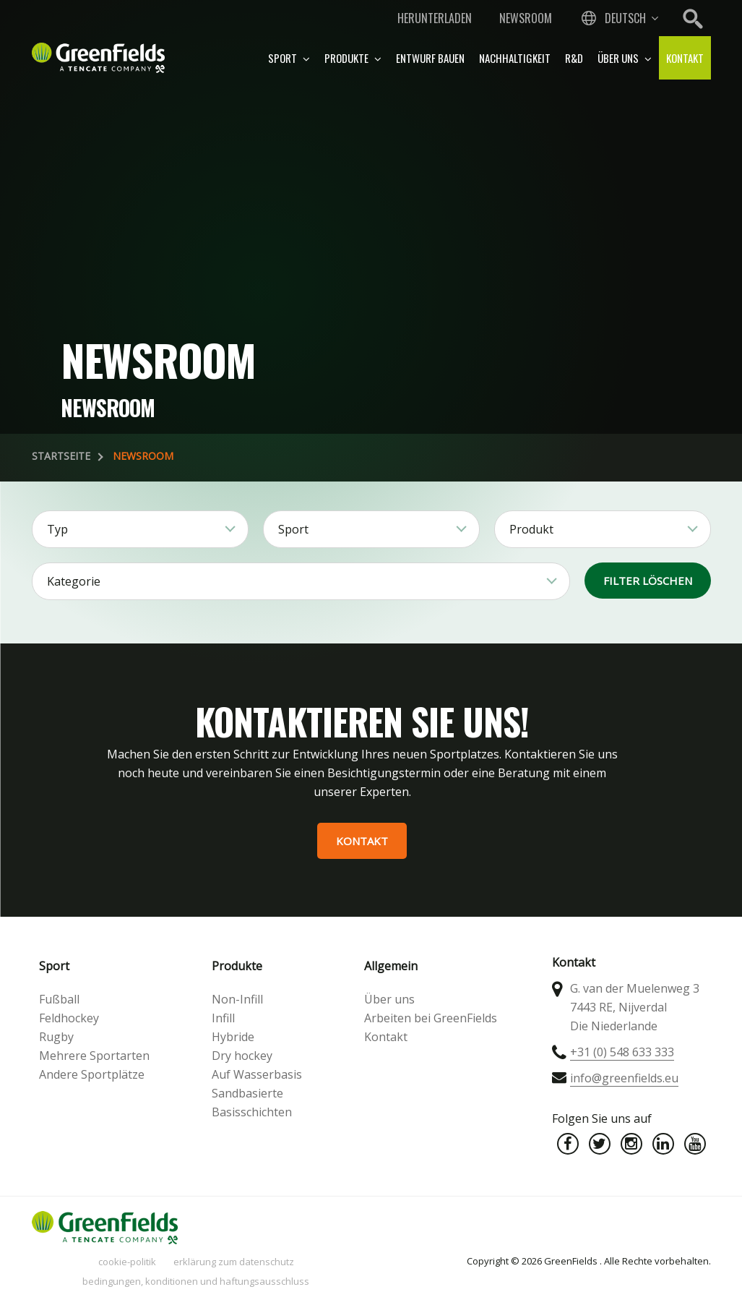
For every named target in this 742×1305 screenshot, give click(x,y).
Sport (289, 58)
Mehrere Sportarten (94, 1056)
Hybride (233, 1037)
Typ (57, 529)
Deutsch (625, 18)
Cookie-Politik (127, 1261)
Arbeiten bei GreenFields (430, 1018)
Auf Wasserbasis (257, 1074)
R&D (574, 58)
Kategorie (73, 581)
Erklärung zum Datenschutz (233, 1261)
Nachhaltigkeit (515, 58)
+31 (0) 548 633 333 (622, 1052)
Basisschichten (252, 1112)
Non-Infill (237, 999)
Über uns (625, 58)
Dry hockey (242, 1056)
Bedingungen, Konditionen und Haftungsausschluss (195, 1281)
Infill (223, 1018)
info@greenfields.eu (624, 1078)
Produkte (352, 58)
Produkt (531, 529)
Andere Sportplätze (91, 1074)
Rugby (56, 1037)
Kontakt (685, 58)
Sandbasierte (247, 1093)
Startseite (61, 456)
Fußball (59, 999)
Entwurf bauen (430, 58)
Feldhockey (69, 1018)
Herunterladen (434, 18)
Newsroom (525, 18)
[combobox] (618, 18)
